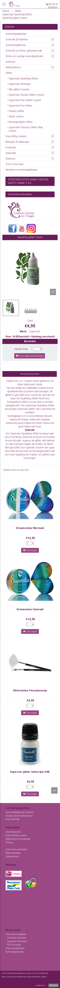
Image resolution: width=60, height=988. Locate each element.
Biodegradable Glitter (21, 121)
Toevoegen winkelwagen (30, 355)
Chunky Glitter (16, 111)
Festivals (11, 147)
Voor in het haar (15, 164)
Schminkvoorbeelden (16, 849)
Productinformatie (29, 374)
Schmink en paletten (16, 934)
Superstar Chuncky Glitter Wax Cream (26, 129)
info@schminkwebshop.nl (19, 816)
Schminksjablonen (16, 45)
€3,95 (30, 700)
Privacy (9, 842)
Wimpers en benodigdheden (21, 169)
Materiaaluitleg (13, 853)
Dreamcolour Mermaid (30, 528)
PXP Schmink (14, 945)
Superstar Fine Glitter (20, 105)
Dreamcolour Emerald (30, 609)
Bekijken (53, 7)
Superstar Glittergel (19, 83)
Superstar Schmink (17, 941)
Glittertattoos (13, 67)
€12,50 (30, 538)
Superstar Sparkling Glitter (23, 78)
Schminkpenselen (15, 952)
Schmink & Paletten (17, 39)
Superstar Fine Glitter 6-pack (25, 100)
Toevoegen (30, 550)
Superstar (34, 331)
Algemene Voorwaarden (18, 839)
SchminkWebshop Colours (19, 812)
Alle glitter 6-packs (19, 89)
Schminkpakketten (16, 33)
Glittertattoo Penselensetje (30, 690)
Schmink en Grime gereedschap (24, 50)
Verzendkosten (13, 832)
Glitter (9, 72)
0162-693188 (12, 819)
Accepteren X (40, 985)
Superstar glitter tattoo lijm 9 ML (30, 771)
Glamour (10, 158)
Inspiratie (11, 153)
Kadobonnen (12, 856)
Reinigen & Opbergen (17, 141)
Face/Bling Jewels (16, 136)
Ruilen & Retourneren (16, 835)
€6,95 (30, 781)
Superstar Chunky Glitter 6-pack (26, 94)
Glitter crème (16, 116)
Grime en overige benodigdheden (24, 56)
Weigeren (53, 985)
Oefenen (10, 61)
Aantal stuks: (21, 348)
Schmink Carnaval (16, 937)
